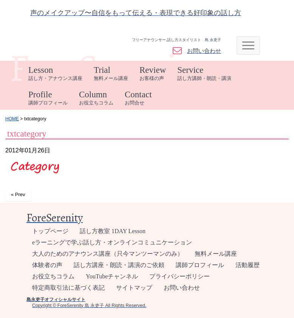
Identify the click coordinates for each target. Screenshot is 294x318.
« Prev (18, 194)
